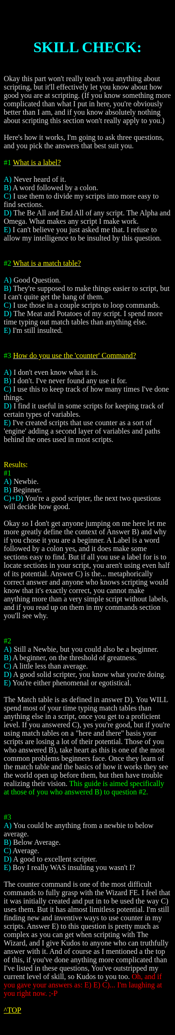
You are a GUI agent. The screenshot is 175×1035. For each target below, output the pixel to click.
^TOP (12, 1010)
